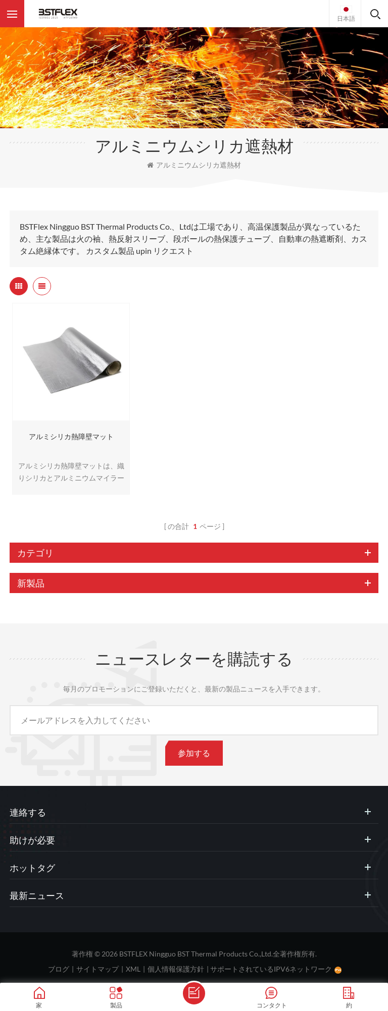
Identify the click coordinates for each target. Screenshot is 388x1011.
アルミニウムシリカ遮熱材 (194, 165)
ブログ (58, 969)
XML (133, 969)
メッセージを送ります (194, 993)
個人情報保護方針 (176, 969)
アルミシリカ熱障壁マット (71, 436)
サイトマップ (97, 969)
